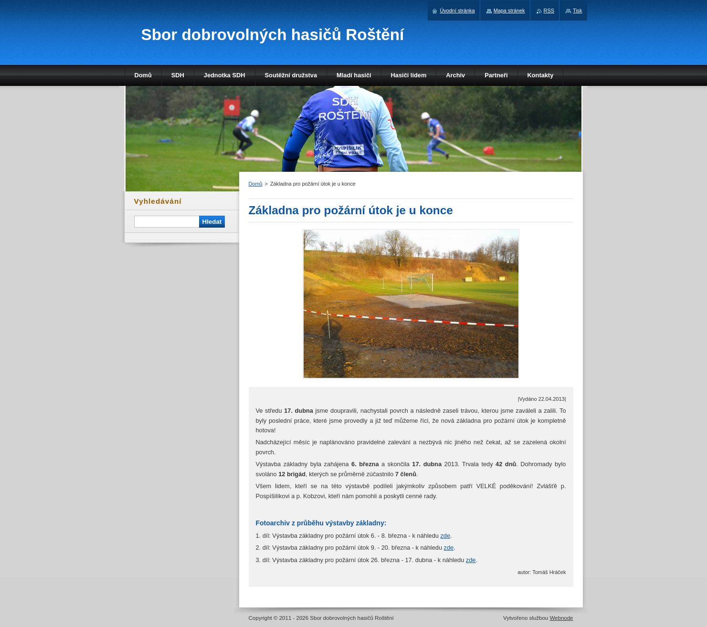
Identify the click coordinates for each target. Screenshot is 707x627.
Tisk (577, 10)
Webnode (561, 618)
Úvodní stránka (457, 10)
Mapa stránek (509, 10)
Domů (256, 184)
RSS (549, 10)
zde (445, 535)
